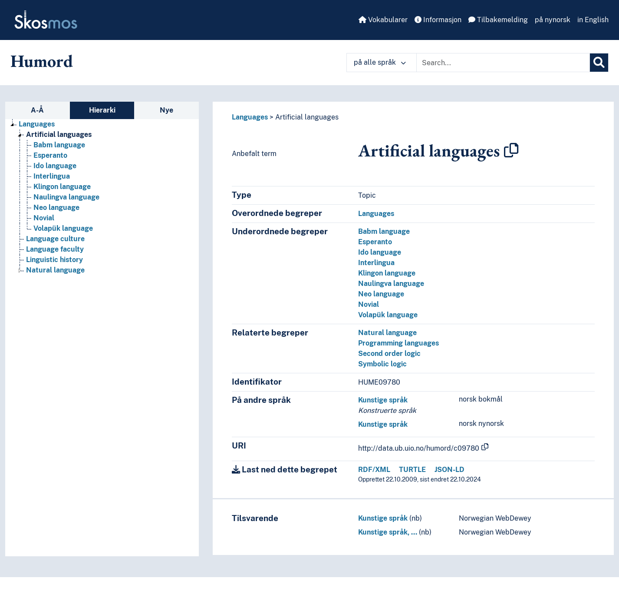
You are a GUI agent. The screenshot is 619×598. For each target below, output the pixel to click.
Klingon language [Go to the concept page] (62, 187)
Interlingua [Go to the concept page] (51, 176)
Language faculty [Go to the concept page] (55, 249)
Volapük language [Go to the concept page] (63, 228)
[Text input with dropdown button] (503, 62)
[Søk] (599, 62)
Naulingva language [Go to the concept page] (66, 197)
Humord (41, 61)
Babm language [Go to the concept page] (59, 145)
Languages (250, 117)
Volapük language (388, 315)
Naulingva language (391, 283)
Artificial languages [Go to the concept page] (59, 134)
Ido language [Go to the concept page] (54, 166)
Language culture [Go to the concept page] (55, 239)
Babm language (384, 231)
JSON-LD (449, 469)
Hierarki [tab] (102, 110)
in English (593, 20)
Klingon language (386, 273)
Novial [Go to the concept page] (43, 218)
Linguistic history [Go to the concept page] (54, 260)
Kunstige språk (383, 400)
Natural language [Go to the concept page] (55, 270)
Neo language (381, 294)
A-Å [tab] (37, 110)
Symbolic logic (382, 364)
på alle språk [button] (380, 62)
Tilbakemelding (498, 20)
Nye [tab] (166, 110)
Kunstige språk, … (387, 532)
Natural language (387, 333)
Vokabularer (383, 20)
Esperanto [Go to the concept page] (50, 155)
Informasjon (438, 20)
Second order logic (389, 353)
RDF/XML (374, 469)
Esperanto (375, 242)
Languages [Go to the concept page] (37, 124)
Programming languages (398, 343)
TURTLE (412, 469)
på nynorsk (552, 20)
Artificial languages (307, 117)
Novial (368, 304)
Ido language (379, 252)
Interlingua (376, 263)
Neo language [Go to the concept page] (56, 207)
